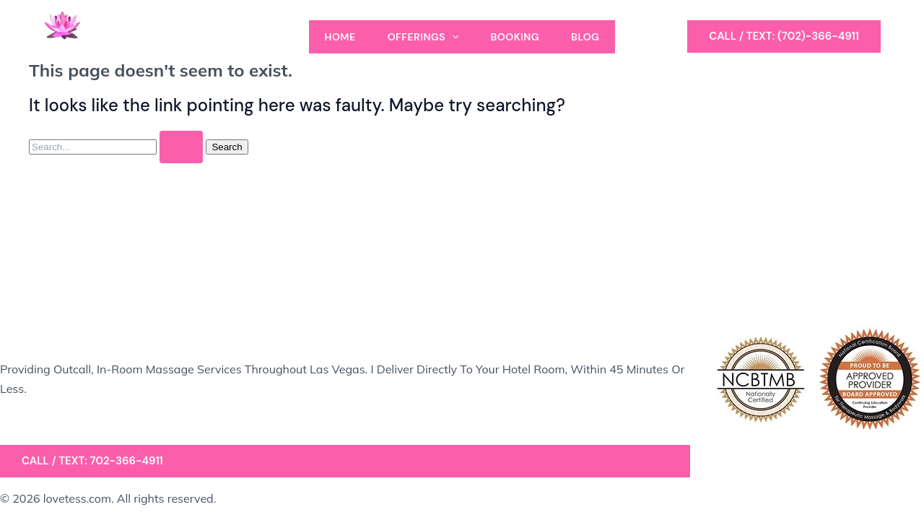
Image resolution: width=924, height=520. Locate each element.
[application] (451, 37)
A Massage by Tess (122, 50)
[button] (784, 36)
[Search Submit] (181, 147)
